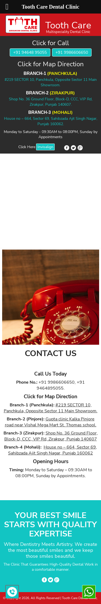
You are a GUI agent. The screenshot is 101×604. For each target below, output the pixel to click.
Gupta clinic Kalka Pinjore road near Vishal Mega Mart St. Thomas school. (50, 422)
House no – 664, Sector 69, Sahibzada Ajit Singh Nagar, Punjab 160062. (50, 121)
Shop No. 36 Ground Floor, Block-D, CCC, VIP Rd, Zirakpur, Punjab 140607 (51, 436)
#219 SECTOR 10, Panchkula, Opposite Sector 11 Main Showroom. (51, 82)
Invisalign (45, 147)
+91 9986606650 (71, 52)
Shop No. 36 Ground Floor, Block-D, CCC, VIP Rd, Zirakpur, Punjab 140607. (50, 102)
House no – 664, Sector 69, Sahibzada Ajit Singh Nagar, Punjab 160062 (52, 450)
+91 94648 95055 (30, 52)
